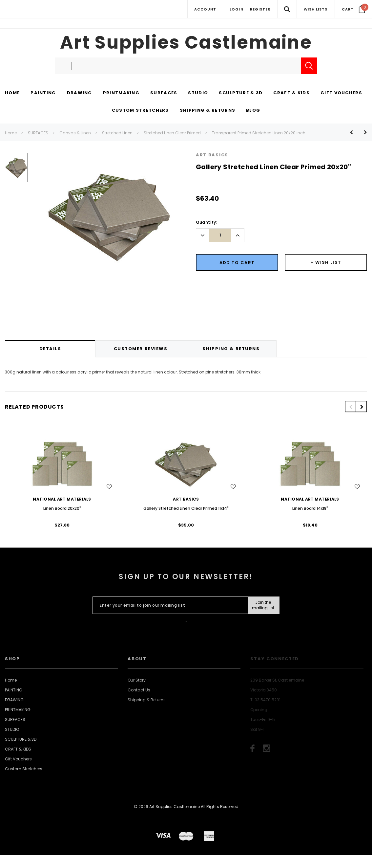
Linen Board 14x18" (310, 508)
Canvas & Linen (75, 133)
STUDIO (12, 729)
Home (11, 133)
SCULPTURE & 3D (20, 739)
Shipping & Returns (147, 700)
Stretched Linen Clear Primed (172, 133)
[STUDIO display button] (198, 93)
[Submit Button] (263, 605)
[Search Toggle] (287, 9)
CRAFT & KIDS (18, 749)
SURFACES (38, 133)
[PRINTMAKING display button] (121, 93)
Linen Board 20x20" (62, 508)
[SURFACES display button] (163, 93)
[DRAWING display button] (79, 93)
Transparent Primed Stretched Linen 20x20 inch (258, 133)
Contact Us (139, 690)
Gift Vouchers (18, 759)
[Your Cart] (353, 9)
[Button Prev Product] (354, 132)
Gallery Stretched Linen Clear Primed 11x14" (186, 508)
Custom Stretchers (23, 769)
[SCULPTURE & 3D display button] (240, 93)
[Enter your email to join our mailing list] (168, 605)
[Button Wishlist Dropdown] (326, 262)
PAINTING (13, 690)
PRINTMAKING (18, 709)
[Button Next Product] (363, 132)
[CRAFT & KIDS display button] (291, 93)
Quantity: (206, 222)
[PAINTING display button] (43, 93)
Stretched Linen (117, 133)
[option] (16, 170)
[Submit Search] (309, 65)
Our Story (137, 680)
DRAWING (14, 700)
